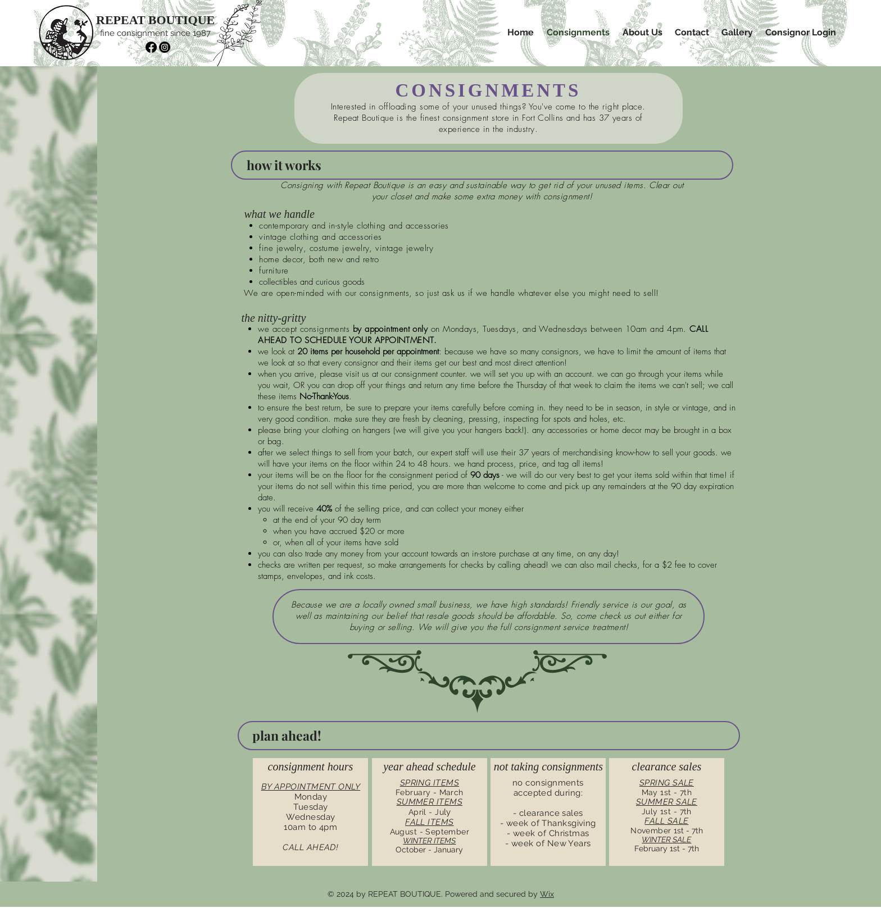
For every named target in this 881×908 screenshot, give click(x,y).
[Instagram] (164, 47)
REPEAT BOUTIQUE (155, 20)
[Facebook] (151, 47)
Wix (547, 893)
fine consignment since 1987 (155, 33)
